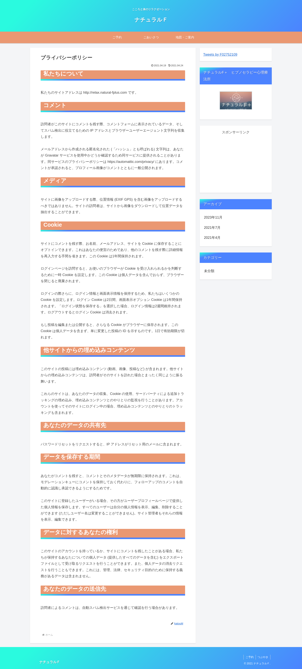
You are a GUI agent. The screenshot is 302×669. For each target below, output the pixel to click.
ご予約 (249, 657)
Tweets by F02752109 (220, 54)
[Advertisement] (235, 162)
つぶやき (263, 657)
